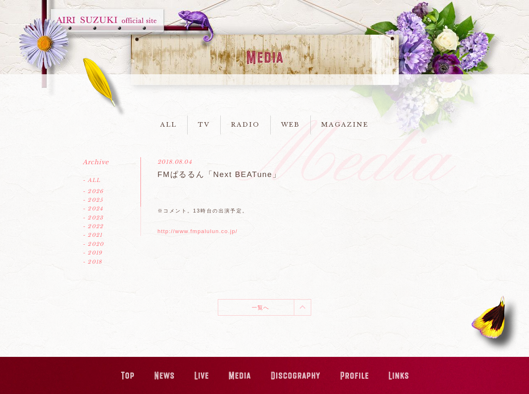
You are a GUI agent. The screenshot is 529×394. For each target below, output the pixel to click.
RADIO (245, 124)
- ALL (91, 180)
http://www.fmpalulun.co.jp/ (197, 231)
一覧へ (260, 307)
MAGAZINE (344, 124)
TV (204, 124)
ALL (168, 124)
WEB (290, 124)
